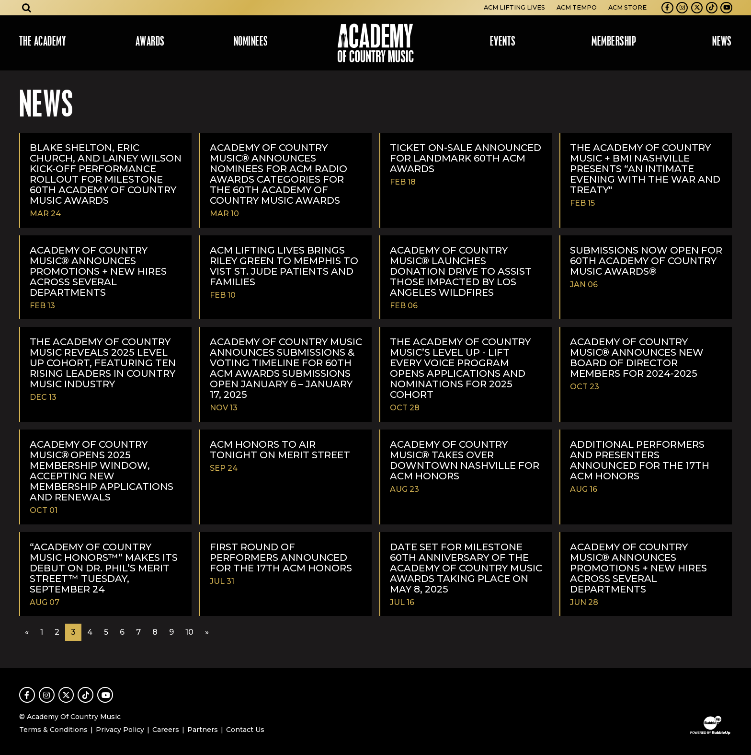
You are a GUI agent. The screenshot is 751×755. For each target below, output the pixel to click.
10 (189, 632)
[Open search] (26, 7)
